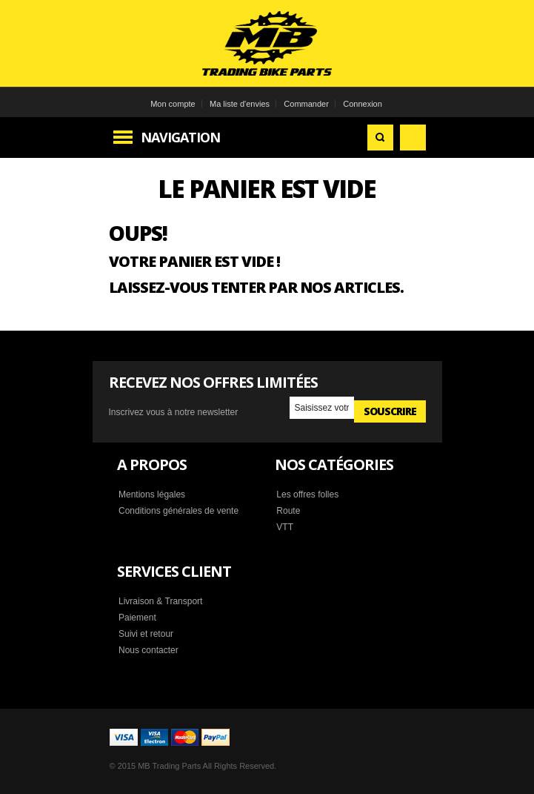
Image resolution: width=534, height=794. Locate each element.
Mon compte (173, 103)
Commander (306, 103)
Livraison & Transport (160, 601)
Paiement (137, 617)
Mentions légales (152, 494)
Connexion (362, 103)
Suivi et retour (146, 634)
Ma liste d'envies (240, 103)
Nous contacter (148, 650)
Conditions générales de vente (178, 511)
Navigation (180, 137)
